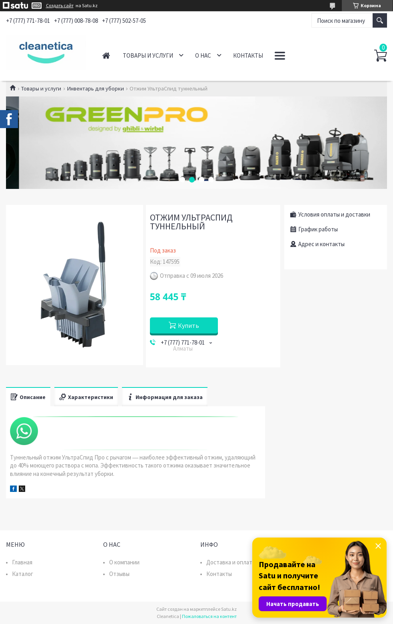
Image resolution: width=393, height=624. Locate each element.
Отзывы (119, 574)
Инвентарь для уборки (95, 88)
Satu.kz (229, 609)
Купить (188, 325)
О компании (124, 562)
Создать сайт (60, 5)
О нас (203, 55)
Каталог (22, 574)
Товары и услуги (148, 55)
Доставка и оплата (230, 562)
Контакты (248, 55)
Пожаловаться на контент (209, 616)
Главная (106, 55)
